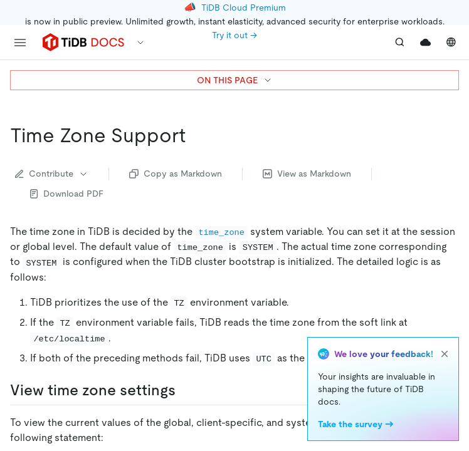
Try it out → (234, 35)
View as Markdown (307, 173)
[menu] (20, 42)
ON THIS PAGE (235, 80)
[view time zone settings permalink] (185, 390)
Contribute (51, 173)
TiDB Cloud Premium (243, 8)
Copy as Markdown (175, 173)
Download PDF (66, 194)
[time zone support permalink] (195, 135)
